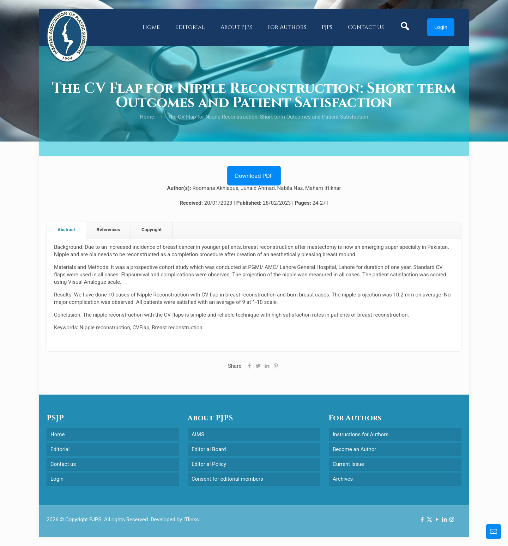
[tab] (66, 230)
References (108, 229)
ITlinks (191, 519)
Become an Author (354, 449)
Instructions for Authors (360, 434)
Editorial (59, 449)
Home (147, 117)
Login (440, 27)
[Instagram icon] (451, 519)
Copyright (151, 229)
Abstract (66, 229)
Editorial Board (209, 449)
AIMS (198, 434)
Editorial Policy (209, 464)
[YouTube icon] (437, 519)
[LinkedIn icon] (444, 519)
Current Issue (348, 464)
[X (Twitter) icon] (429, 519)
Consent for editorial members (227, 479)
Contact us (63, 464)
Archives (343, 479)
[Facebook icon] (422, 519)
